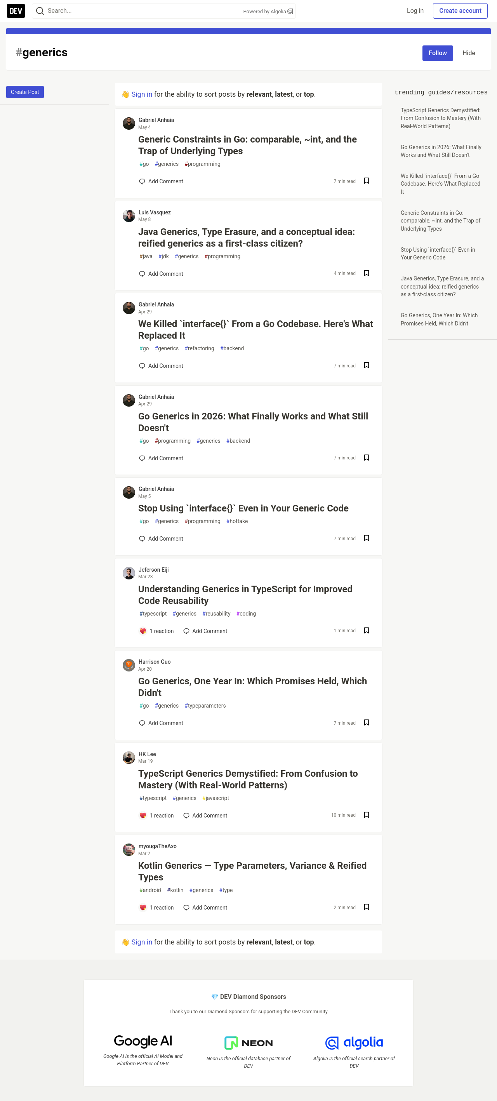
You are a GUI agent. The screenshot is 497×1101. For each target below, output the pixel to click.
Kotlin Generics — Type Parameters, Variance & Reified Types (252, 871)
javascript (215, 798)
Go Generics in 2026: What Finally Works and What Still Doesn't (253, 422)
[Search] (40, 11)
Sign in (141, 94)
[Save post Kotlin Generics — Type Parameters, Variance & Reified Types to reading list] (366, 908)
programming (202, 164)
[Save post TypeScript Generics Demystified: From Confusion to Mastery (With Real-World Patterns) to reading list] (366, 815)
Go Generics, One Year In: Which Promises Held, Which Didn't (252, 687)
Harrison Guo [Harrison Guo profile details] (155, 662)
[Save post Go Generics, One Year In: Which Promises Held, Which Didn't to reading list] (366, 723)
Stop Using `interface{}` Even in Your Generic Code (243, 508)
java (146, 256)
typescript (153, 614)
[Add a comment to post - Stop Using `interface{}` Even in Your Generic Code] (161, 538)
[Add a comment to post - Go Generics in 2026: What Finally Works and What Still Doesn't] (161, 458)
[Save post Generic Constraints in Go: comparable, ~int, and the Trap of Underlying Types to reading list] (366, 181)
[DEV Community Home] (16, 11)
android (150, 890)
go (144, 164)
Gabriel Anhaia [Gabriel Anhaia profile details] (156, 120)
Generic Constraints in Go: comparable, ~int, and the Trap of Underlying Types (247, 145)
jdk (163, 256)
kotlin (175, 890)
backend (232, 348)
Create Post (25, 92)
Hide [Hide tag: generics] (468, 53)
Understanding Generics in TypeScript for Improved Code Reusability (245, 595)
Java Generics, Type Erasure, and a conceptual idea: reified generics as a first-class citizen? (246, 237)
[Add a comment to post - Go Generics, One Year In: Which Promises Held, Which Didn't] (161, 723)
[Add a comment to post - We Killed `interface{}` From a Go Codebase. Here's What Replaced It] (161, 366)
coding (246, 614)
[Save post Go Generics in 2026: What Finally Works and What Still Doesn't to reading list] (366, 458)
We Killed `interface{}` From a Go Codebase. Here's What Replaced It (255, 329)
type (226, 890)
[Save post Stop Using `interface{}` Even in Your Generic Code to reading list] (366, 539)
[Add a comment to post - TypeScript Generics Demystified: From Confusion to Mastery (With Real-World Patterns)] (156, 816)
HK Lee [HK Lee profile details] (147, 754)
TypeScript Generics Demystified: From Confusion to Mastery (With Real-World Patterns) (248, 779)
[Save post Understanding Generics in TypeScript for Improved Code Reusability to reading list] (366, 631)
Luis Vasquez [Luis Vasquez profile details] (155, 212)
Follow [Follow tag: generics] (438, 53)
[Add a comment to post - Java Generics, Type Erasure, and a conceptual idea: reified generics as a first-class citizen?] (161, 274)
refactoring (199, 348)
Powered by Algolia (268, 11)
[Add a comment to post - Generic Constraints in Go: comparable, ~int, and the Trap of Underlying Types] (161, 181)
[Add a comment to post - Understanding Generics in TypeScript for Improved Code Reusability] (156, 631)
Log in (415, 10)
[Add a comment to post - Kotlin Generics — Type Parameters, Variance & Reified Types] (156, 908)
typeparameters (205, 706)
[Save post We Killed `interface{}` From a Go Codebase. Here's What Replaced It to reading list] (366, 366)
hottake (237, 521)
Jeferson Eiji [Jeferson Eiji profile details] (154, 570)
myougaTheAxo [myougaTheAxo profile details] (158, 846)
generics (167, 164)
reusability (216, 614)
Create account (460, 10)
